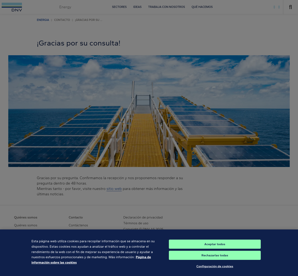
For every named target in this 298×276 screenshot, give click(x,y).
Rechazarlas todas (215, 261)
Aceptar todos (214, 249)
